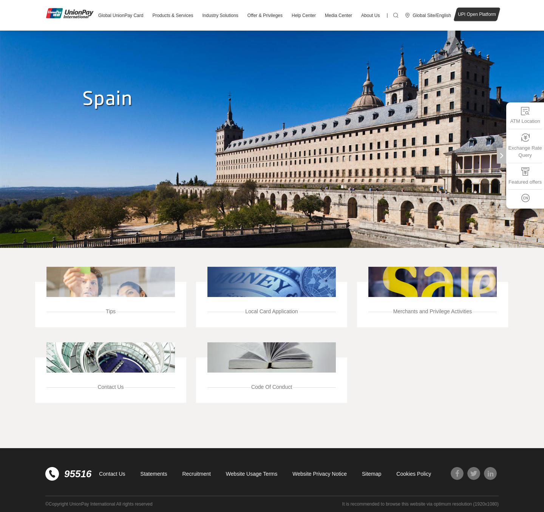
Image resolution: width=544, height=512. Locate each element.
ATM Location (525, 115)
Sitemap (371, 474)
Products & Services (172, 15)
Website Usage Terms (251, 474)
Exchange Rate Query (525, 145)
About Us (370, 15)
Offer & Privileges (265, 15)
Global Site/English (432, 15)
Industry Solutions (220, 15)
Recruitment (196, 474)
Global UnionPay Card (120, 15)
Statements (154, 474)
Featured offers (525, 176)
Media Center (338, 15)
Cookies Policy (413, 474)
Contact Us (112, 474)
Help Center (304, 15)
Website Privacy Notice (319, 474)
